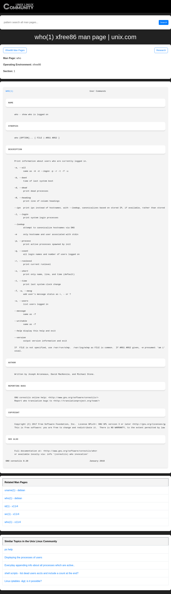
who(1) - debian (13, 498)
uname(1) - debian (15, 490)
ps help (9, 549)
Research (161, 50)
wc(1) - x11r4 (12, 514)
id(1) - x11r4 (11, 506)
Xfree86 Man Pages (15, 50)
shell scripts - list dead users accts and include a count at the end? (41, 573)
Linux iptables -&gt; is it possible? (23, 581)
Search (163, 22)
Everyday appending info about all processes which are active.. (40, 565)
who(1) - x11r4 (13, 522)
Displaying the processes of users (23, 557)
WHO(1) (9, 91)
